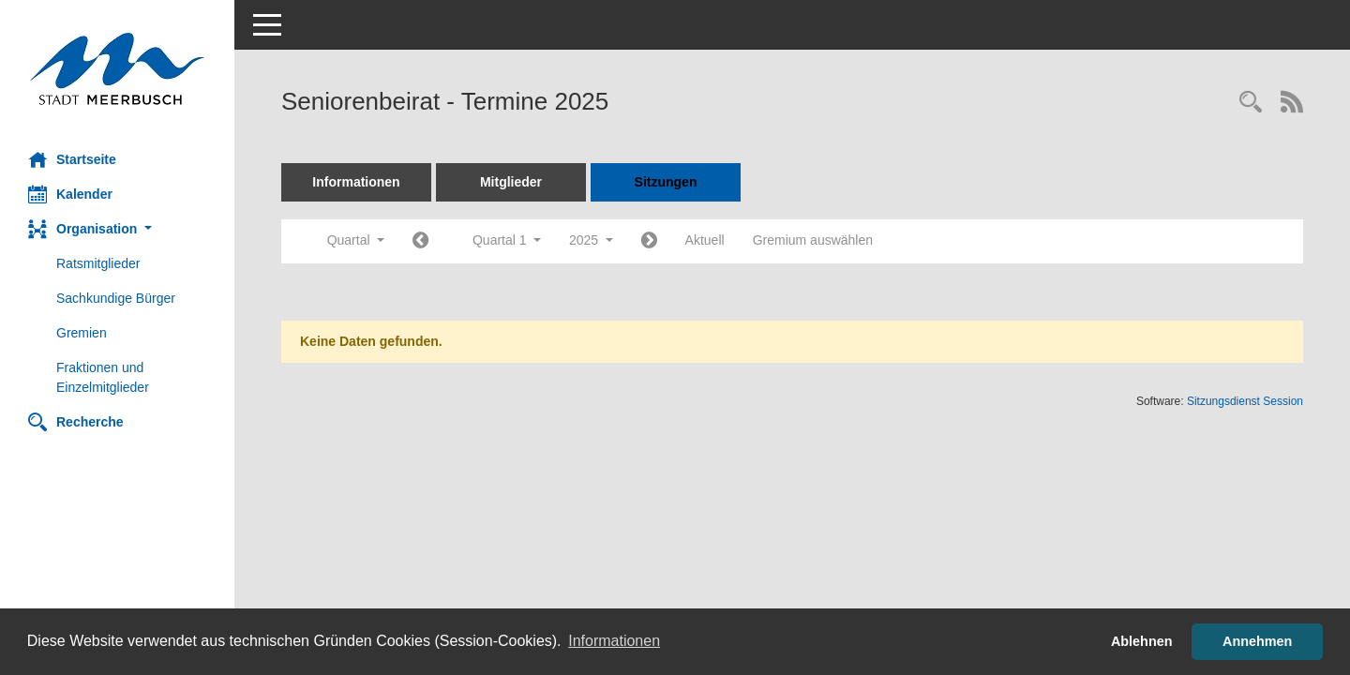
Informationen (355, 181)
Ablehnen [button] (1142, 641)
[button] (117, 229)
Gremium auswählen (813, 240)
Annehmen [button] (1257, 641)
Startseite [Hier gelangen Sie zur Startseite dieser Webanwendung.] (72, 159)
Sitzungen (666, 181)
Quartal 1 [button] (506, 240)
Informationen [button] (614, 641)
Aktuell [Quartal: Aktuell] (705, 240)
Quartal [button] (355, 240)
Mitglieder (511, 181)
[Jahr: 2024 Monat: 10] (420, 241)
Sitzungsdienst (1245, 401)
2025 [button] (591, 240)
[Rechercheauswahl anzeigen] (1250, 103)
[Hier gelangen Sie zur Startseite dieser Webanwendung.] (117, 69)
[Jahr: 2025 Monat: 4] (649, 241)
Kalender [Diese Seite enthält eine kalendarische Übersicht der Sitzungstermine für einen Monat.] (70, 194)
